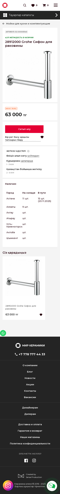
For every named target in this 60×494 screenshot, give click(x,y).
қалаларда (27, 160)
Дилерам (30, 414)
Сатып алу (24, 129)
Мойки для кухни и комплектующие (28, 23)
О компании (30, 365)
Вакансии (30, 397)
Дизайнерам (30, 407)
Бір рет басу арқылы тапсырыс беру (17, 138)
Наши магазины (30, 437)
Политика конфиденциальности (30, 443)
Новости (30, 378)
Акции (30, 384)
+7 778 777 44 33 (30, 354)
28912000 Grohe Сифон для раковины (20, 307)
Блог (30, 371)
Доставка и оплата (30, 424)
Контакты (30, 391)
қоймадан (33, 155)
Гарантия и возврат (30, 431)
